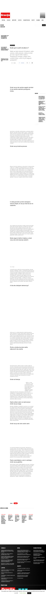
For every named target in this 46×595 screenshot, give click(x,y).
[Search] (44, 25)
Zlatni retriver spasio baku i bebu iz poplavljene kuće (39, 560)
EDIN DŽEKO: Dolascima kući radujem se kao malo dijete (17, 518)
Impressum (43, 589)
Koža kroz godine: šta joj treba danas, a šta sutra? (7, 570)
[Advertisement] (28, 9)
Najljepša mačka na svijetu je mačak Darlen (38, 563)
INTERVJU (17, 514)
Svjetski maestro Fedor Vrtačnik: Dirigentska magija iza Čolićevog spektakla (5, 49)
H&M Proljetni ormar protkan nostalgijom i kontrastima (23, 557)
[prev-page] (35, 124)
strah (16, 503)
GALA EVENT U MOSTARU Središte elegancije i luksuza (42, 113)
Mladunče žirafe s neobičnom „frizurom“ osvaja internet (37, 554)
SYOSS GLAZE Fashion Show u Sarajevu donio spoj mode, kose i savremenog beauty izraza (24, 551)
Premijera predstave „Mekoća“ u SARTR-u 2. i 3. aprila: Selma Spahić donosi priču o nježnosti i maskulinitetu (42, 119)
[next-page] (37, 124)
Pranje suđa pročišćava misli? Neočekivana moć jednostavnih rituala (7, 551)
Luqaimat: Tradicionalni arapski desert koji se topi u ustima (23, 573)
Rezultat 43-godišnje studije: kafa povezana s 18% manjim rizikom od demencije (7, 561)
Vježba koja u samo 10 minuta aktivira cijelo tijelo (7, 554)
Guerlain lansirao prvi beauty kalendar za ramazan (7, 581)
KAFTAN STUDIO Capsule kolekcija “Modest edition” (24, 562)
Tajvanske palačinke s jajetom (23, 568)
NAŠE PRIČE (3, 514)
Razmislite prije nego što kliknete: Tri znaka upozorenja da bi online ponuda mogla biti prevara (42, 108)
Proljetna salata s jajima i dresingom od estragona (22, 576)
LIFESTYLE (12, 45)
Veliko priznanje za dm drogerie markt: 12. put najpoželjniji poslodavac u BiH (5, 37)
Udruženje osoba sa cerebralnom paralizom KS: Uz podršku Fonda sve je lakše (42, 103)
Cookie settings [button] (23, 593)
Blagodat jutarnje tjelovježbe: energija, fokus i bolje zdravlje (7, 564)
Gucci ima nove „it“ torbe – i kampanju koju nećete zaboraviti (24, 554)
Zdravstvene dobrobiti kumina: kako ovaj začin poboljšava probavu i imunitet (7, 557)
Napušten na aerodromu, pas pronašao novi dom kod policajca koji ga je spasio (39, 551)
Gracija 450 (42, 17)
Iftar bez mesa (20, 578)
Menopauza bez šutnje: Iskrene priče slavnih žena (4, 59)
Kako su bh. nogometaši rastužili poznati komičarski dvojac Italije (24, 519)
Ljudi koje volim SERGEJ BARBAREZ (31, 517)
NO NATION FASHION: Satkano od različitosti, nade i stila (23, 559)
